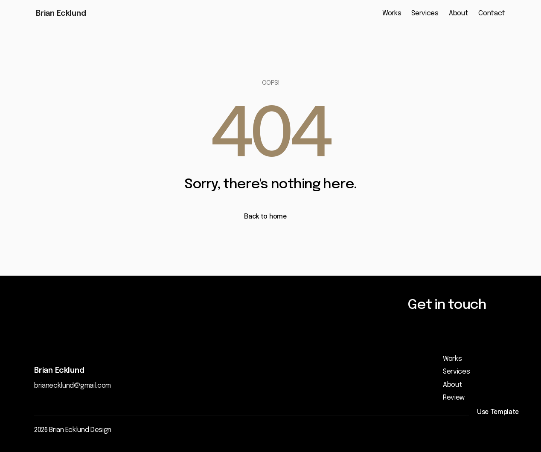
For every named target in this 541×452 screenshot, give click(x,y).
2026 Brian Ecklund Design (72, 430)
